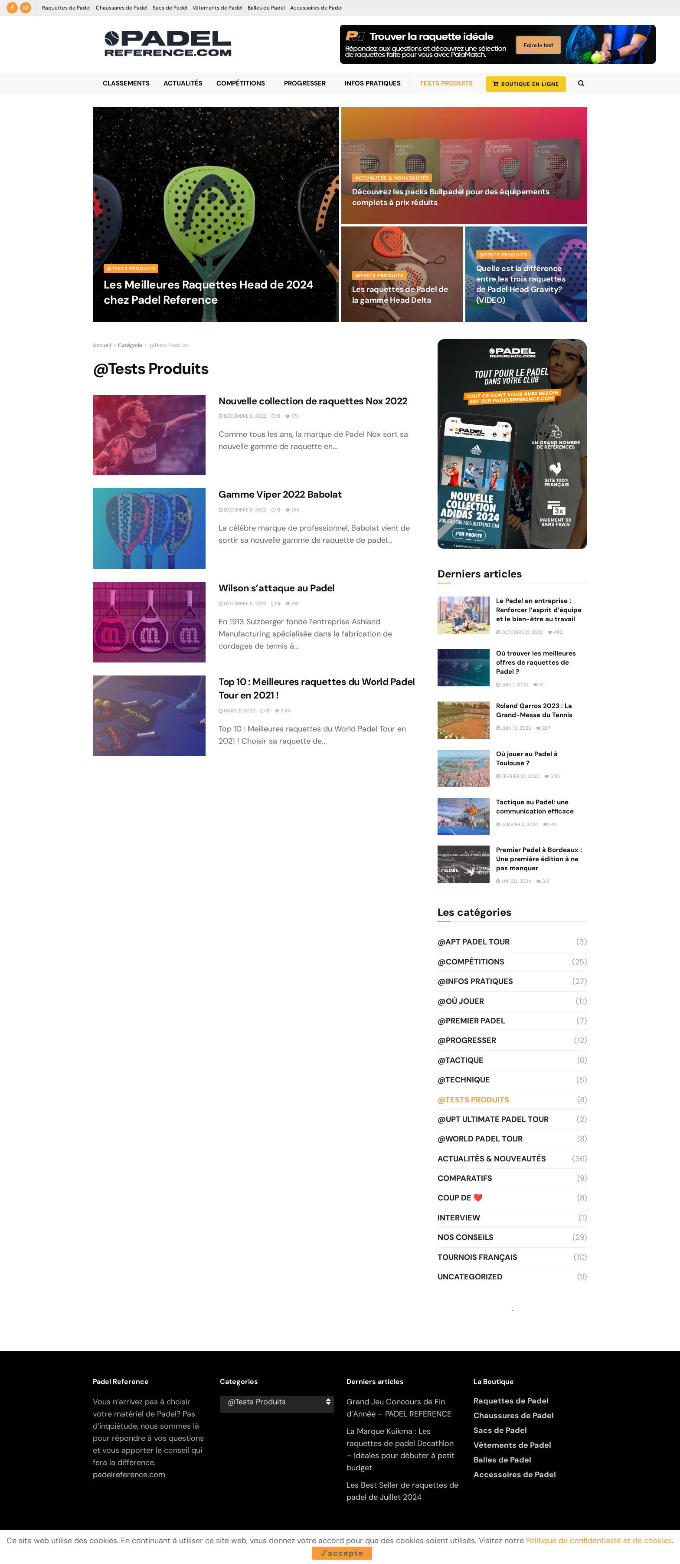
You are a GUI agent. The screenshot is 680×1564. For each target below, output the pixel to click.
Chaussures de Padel (121, 7)
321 (542, 881)
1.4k (550, 824)
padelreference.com (129, 1474)
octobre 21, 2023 (519, 632)
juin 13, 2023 (513, 728)
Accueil (102, 345)
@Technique (464, 1080)
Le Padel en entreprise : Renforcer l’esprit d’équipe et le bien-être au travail (539, 610)
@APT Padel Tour (474, 942)
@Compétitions (471, 962)
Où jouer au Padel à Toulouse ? (527, 758)
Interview (459, 1218)
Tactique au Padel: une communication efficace (535, 807)
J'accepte (342, 1553)
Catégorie (130, 345)
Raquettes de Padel (66, 7)
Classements (126, 83)
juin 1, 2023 (512, 685)
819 (292, 603)
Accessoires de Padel (316, 7)
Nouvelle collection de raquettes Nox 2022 (313, 401)
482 (555, 632)
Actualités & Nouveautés (392, 178)
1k (538, 685)
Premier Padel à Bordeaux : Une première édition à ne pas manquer (539, 859)
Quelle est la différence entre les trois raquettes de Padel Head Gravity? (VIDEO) (521, 284)
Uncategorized (470, 1277)
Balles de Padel (266, 7)
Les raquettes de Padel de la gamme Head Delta (400, 294)
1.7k (292, 416)
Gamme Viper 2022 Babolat (281, 494)
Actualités (183, 83)
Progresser (305, 83)
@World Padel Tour (480, 1139)
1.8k (292, 510)
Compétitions (240, 83)
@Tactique (461, 1060)
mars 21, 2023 (237, 711)
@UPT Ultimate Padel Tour (493, 1119)
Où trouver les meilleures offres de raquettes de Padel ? (536, 662)
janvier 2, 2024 (517, 824)
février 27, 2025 (517, 776)
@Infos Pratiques (475, 981)
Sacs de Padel (170, 7)
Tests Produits (446, 83)
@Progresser (467, 1040)
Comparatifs (465, 1178)
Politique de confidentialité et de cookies (599, 1540)
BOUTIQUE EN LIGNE (526, 84)
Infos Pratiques (373, 83)
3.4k (282, 711)
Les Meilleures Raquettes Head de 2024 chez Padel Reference (209, 292)
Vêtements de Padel (217, 7)
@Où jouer (461, 1001)
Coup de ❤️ (460, 1198)
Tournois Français (477, 1257)
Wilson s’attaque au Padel (277, 588)
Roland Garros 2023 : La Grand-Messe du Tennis (534, 710)
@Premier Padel (471, 1021)
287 (543, 728)
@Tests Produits (131, 269)
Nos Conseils (466, 1237)
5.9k (552, 776)
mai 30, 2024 (513, 881)
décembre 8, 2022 (242, 416)
